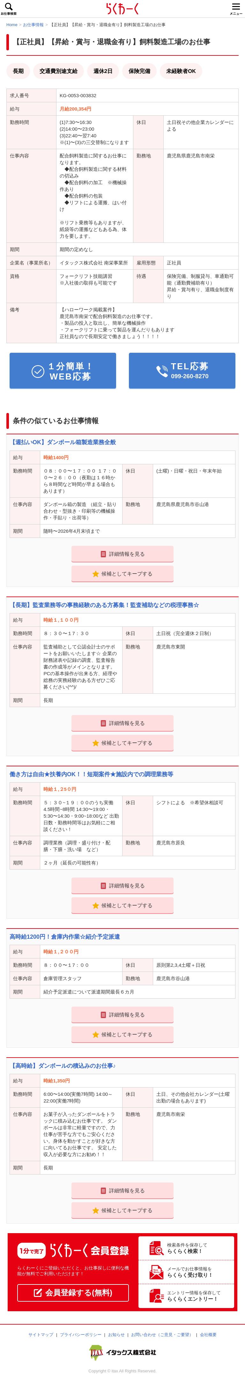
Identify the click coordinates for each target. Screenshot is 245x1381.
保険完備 (139, 71)
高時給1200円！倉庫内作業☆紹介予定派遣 (65, 937)
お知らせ (116, 1334)
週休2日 (103, 71)
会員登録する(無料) (73, 1292)
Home (12, 24)
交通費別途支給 (59, 71)
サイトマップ (40, 1334)
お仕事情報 (33, 24)
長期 (18, 71)
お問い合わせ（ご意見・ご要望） (162, 1334)
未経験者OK (181, 71)
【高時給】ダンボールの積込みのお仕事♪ (63, 1066)
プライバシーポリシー (80, 1334)
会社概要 (208, 1334)
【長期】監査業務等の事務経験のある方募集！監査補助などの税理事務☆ (104, 605)
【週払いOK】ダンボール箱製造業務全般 (63, 442)
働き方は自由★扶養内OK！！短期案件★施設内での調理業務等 (91, 774)
